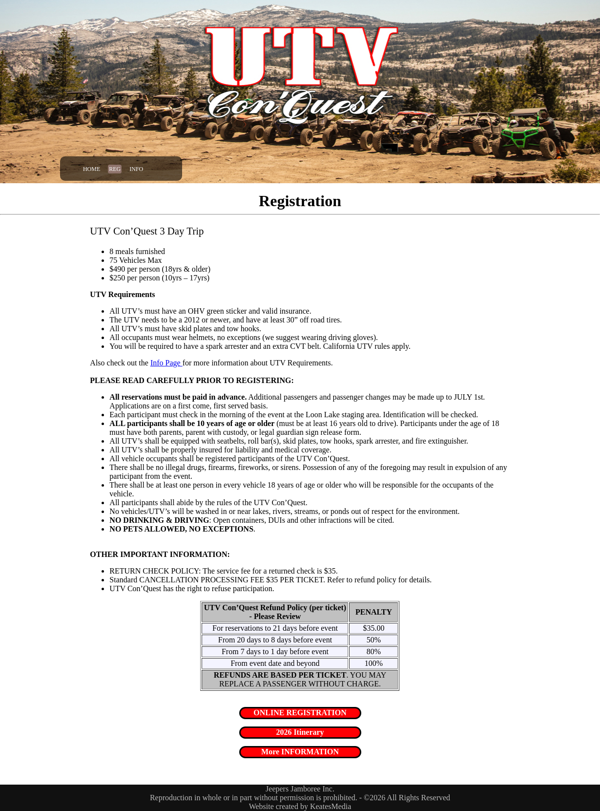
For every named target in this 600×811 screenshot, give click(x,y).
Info (136, 169)
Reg (115, 169)
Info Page (166, 363)
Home (91, 169)
